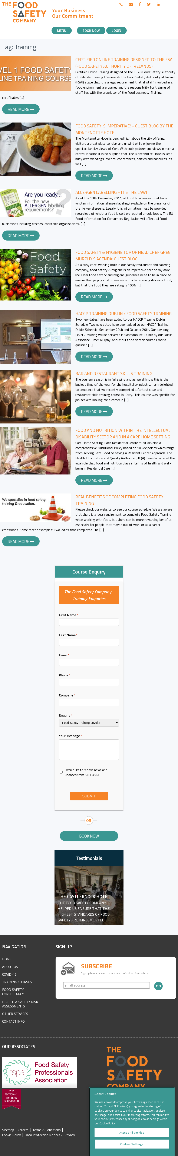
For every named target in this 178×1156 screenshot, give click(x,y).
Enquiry (65, 715)
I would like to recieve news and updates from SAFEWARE (86, 772)
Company (67, 695)
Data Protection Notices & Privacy (50, 1135)
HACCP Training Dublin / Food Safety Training (123, 313)
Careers (23, 1130)
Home (6, 959)
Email (64, 655)
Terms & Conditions (46, 1130)
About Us (10, 966)
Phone (64, 675)
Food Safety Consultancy (13, 992)
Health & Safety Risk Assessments (20, 1004)
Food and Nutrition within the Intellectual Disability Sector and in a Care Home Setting (122, 433)
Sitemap (8, 1130)
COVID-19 (9, 974)
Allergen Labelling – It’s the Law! (111, 192)
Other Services (15, 1013)
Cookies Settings (132, 1150)
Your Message (70, 735)
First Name (68, 614)
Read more (21, 109)
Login (116, 30)
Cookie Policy (11, 1135)
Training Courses (17, 982)
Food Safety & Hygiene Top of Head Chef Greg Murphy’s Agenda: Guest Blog (123, 255)
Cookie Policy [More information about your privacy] (107, 1129)
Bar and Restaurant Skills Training (113, 373)
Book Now (91, 30)
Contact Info (13, 1021)
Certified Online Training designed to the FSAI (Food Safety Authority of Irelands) (124, 62)
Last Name (68, 635)
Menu (61, 30)
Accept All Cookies (131, 1138)
